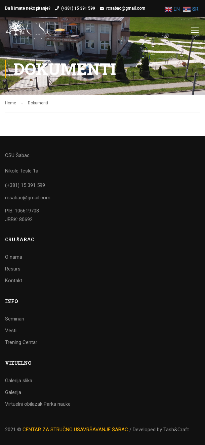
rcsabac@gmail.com (125, 8)
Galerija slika (18, 381)
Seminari (14, 319)
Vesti (10, 331)
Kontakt (13, 281)
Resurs (12, 269)
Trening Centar (21, 342)
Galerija (13, 392)
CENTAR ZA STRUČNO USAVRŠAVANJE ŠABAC (75, 430)
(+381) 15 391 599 (78, 8)
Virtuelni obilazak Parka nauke (38, 404)
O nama (13, 257)
